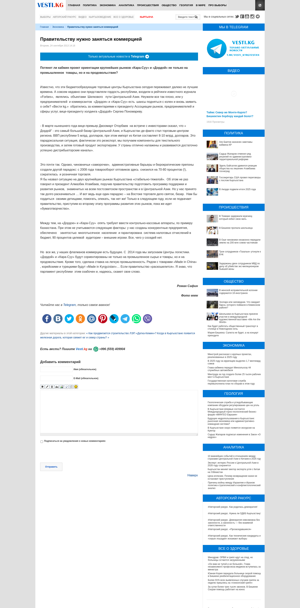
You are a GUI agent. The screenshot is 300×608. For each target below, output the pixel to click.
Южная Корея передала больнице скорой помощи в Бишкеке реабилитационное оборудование (235, 574)
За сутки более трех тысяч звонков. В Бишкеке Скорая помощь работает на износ (233, 588)
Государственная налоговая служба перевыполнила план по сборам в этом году (231, 382)
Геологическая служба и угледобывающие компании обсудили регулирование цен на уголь (233, 403)
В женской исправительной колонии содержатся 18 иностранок (238, 291)
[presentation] (69, 453)
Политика (90, 5)
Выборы (45, 17)
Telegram (258, 16)
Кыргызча (146, 17)
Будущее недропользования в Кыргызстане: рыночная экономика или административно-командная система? (231, 421)
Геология (186, 5)
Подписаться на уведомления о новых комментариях (74, 441)
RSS (260, 5)
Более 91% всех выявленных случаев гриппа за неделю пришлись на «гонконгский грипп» (233, 581)
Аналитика (126, 5)
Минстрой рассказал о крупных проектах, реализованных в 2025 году (230, 355)
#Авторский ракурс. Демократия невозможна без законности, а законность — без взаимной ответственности (234, 523)
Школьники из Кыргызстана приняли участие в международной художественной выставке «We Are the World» (239, 318)
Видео (82, 17)
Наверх (193, 475)
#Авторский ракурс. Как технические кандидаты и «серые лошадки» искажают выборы (234, 537)
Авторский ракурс (64, 17)
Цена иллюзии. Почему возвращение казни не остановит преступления (232, 477)
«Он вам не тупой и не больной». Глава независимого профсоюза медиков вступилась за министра (234, 567)
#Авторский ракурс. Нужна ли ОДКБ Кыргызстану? (235, 513)
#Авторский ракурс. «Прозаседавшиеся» (229, 529)
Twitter (237, 16)
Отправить (51, 466)
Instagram (253, 16)
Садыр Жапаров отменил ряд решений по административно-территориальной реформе (235, 156)
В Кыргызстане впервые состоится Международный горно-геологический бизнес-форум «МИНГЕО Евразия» (232, 412)
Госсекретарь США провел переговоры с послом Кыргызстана (240, 179)
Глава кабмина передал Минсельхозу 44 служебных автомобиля (229, 369)
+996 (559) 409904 (112, 349)
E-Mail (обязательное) (85, 378)
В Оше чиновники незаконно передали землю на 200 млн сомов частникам (240, 241)
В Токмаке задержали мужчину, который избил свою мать (236, 217)
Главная (74, 5)
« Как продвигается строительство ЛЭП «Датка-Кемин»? (121, 333)
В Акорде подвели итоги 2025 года (237, 189)
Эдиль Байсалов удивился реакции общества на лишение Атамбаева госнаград (238, 168)
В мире (201, 5)
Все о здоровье (123, 17)
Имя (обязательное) (84, 369)
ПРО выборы (217, 5)
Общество (169, 5)
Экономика (108, 5)
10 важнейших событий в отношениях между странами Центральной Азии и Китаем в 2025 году (235, 457)
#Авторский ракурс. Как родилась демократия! (233, 507)
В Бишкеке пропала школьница (236, 228)
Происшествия (148, 5)
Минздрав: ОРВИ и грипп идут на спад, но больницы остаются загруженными (230, 558)
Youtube (247, 16)
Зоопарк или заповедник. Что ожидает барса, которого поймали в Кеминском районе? (239, 305)
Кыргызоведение (100, 17)
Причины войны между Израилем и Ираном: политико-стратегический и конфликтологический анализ (234, 485)
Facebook (242, 16)
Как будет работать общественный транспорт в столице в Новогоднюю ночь (233, 327)
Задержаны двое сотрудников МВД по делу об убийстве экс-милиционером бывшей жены (239, 266)
